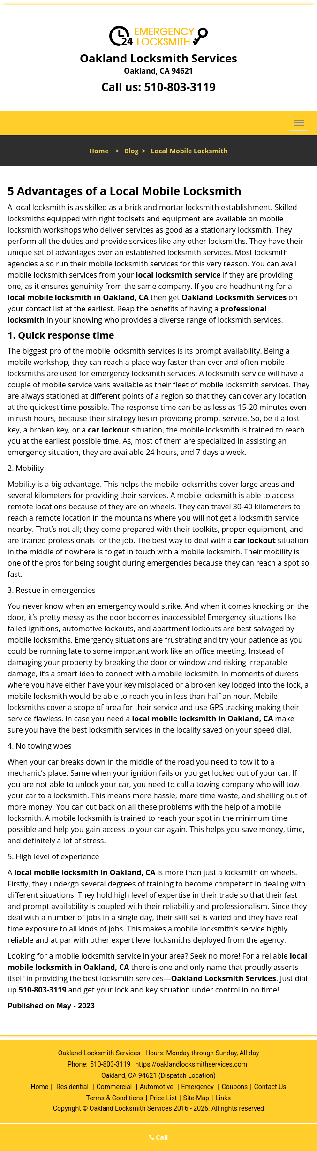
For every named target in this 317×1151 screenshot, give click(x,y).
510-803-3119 (180, 86)
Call (158, 1137)
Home (98, 150)
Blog (131, 150)
